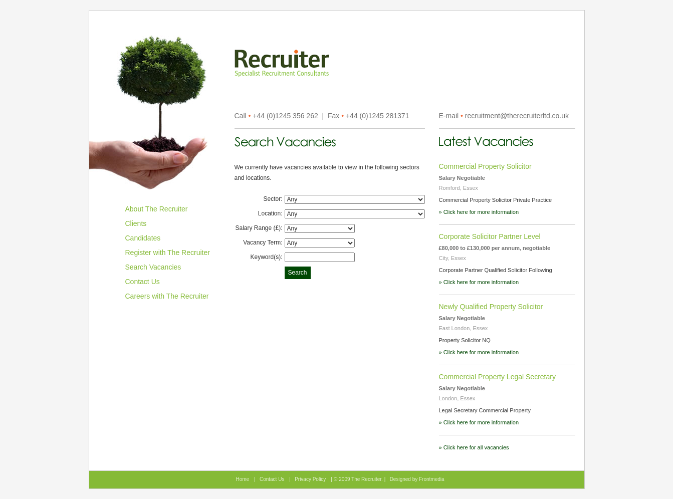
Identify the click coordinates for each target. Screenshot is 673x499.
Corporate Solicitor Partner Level (490, 236)
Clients (136, 223)
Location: (270, 213)
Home (243, 479)
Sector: (272, 198)
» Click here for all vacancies (474, 447)
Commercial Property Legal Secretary (497, 377)
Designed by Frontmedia (417, 479)
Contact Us (142, 282)
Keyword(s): (266, 257)
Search (297, 272)
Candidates (143, 238)
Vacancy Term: (262, 242)
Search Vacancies (153, 267)
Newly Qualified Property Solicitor (491, 307)
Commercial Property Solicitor (485, 166)
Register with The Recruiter (167, 252)
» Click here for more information (479, 212)
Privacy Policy (310, 479)
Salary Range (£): (258, 227)
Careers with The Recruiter (167, 296)
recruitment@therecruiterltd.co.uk (517, 116)
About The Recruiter (156, 209)
